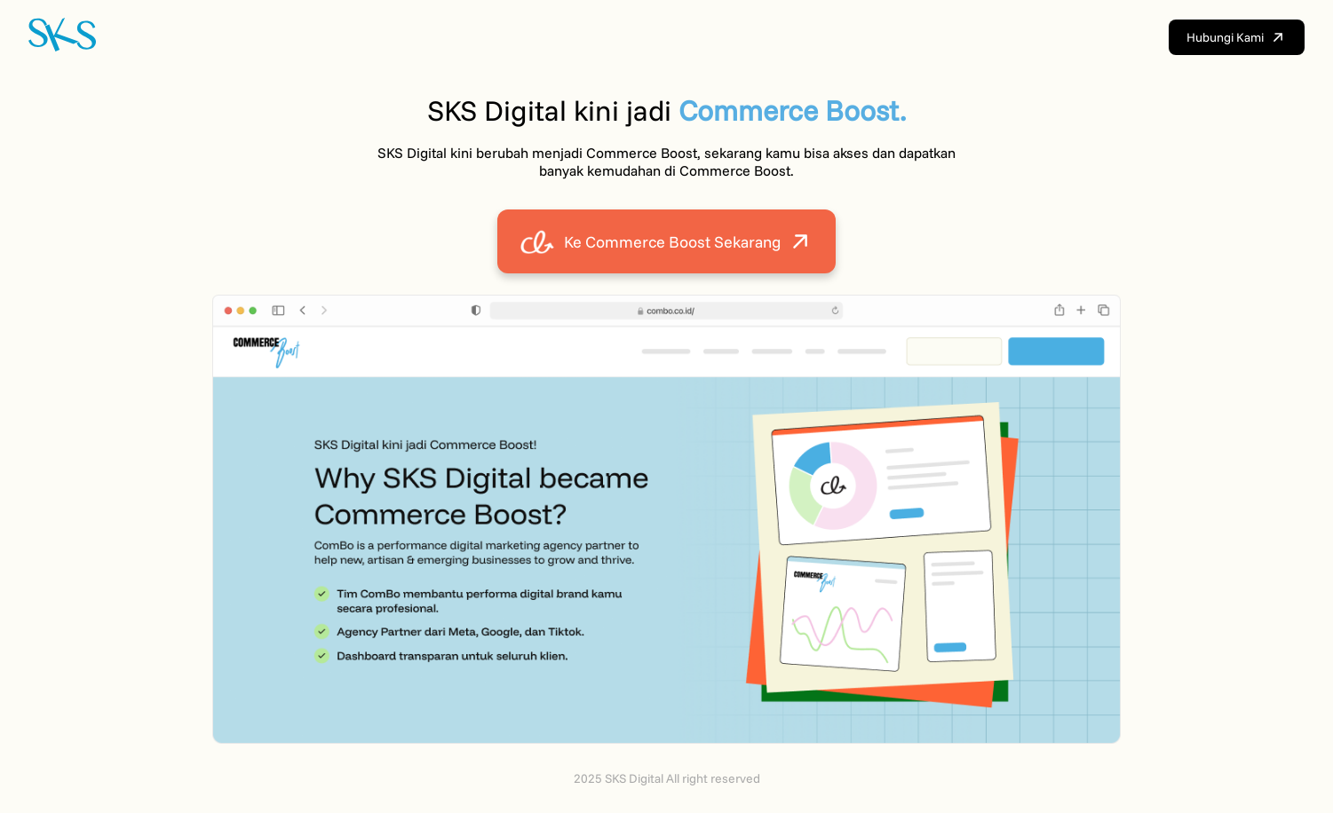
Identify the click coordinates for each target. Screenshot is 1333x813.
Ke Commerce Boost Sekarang (666, 241)
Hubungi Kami (1236, 37)
